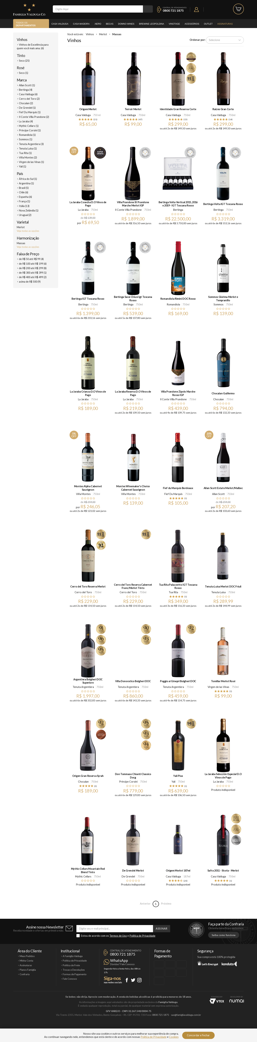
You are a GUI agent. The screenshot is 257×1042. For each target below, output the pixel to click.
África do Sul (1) (28, 178)
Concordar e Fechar (198, 1035)
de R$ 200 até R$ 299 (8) (32, 268)
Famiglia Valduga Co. (29, 9)
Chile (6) (23, 192)
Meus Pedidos (27, 956)
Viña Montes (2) (28, 157)
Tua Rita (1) (25, 153)
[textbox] (98, 9)
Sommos (218, 304)
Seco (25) (24, 60)
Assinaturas (225, 24)
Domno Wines (126, 24)
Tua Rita (173, 592)
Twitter (133, 980)
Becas (109, 24)
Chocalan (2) (26, 103)
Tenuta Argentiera (83, 686)
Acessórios (192, 24)
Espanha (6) (25, 196)
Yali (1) (22, 166)
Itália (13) (24, 206)
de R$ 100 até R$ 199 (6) (32, 263)
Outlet (208, 24)
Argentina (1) (26, 183)
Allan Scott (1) (27, 85)
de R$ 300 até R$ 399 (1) (32, 272)
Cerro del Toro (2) (29, 98)
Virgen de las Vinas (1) (31, 161)
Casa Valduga (59, 24)
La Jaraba (83, 209)
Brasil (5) (24, 187)
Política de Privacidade (142, 935)
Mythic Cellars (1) (29, 125)
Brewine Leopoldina (151, 24)
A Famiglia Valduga (73, 956)
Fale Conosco (70, 978)
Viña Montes (83, 493)
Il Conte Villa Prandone (128, 209)
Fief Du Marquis (173, 493)
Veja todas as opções (28, 230)
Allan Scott (218, 493)
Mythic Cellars (83, 876)
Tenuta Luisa (218, 592)
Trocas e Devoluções (74, 969)
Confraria (25, 974)
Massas (116, 34)
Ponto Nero (139, 1027)
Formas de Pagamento (75, 974)
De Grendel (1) (27, 107)
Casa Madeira (81, 24)
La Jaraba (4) (26, 121)
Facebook (127, 980)
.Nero (97, 24)
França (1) (24, 201)
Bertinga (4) (25, 89)
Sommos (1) (25, 139)
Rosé (21, 68)
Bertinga (178, 209)
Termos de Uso (118, 935)
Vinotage (174, 24)
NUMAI (236, 1000)
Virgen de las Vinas (218, 686)
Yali (173, 781)
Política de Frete (71, 965)
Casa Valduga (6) (28, 94)
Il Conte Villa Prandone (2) (34, 116)
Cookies (174, 1036)
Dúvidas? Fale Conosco (122, 964)
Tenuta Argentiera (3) (31, 144)
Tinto (21, 55)
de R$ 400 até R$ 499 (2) (32, 277)
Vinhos (22, 39)
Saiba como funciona (224, 935)
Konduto (229, 963)
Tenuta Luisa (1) (28, 148)
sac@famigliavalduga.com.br (186, 1014)
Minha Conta (26, 960)
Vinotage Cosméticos (182, 1027)
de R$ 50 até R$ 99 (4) (31, 258)
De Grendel (128, 876)
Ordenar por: (197, 39)
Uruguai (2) (25, 214)
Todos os (26, 24)
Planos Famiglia (28, 969)
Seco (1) (23, 72)
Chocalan (218, 399)
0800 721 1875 (173, 10)
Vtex (217, 1001)
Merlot (103, 34)
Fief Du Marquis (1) (30, 112)
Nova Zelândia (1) (28, 210)
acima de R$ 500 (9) (30, 281)
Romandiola (173, 304)
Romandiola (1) (27, 134)
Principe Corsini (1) (30, 130)
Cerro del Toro (83, 592)
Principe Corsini (128, 781)
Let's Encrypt (207, 963)
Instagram (139, 980)
